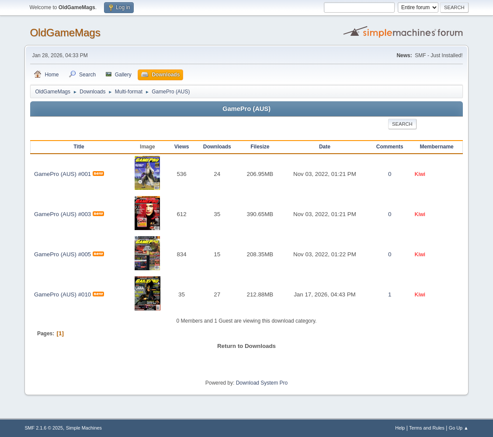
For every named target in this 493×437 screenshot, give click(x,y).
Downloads (217, 147)
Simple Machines (84, 427)
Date (324, 147)
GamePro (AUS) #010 (62, 294)
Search (402, 124)
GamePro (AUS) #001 (62, 174)
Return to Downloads (246, 346)
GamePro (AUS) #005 (62, 254)
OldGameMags (65, 32)
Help (400, 427)
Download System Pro (262, 383)
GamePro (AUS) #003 (62, 214)
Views (181, 147)
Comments (389, 147)
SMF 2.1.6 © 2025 (43, 427)
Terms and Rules (426, 427)
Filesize (259, 147)
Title (78, 147)
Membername (436, 147)
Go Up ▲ (459, 427)
